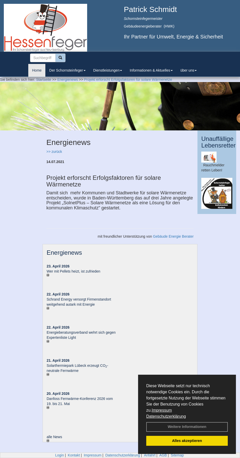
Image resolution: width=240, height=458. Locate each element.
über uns (188, 70)
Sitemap (177, 455)
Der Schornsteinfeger (67, 70)
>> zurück (54, 152)
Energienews (64, 252)
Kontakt (74, 455)
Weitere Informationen (187, 427)
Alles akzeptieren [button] (187, 441)
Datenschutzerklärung (166, 416)
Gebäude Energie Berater (173, 236)
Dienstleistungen (107, 70)
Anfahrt (149, 455)
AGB (163, 455)
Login (59, 455)
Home (37, 70)
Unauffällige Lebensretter (218, 142)
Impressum (162, 410)
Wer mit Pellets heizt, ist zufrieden (73, 271)
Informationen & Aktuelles (151, 70)
